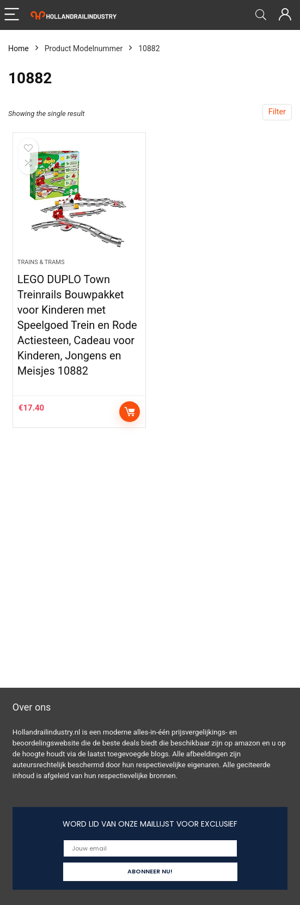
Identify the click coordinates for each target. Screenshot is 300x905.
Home (18, 48)
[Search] (261, 15)
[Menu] (13, 15)
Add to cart (129, 411)
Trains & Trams (41, 262)
